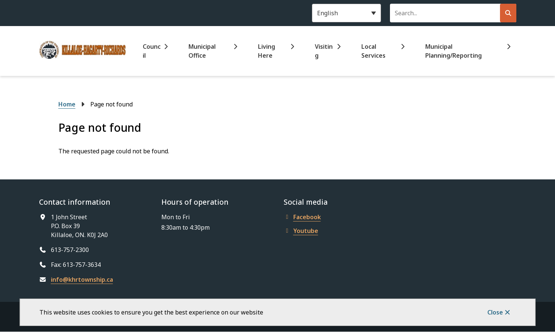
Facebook (302, 217)
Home (66, 104)
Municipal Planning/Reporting (453, 51)
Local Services (373, 51)
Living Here (266, 51)
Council (152, 51)
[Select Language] (346, 13)
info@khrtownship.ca (82, 279)
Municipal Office (202, 51)
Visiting (324, 51)
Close (495, 312)
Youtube (301, 231)
